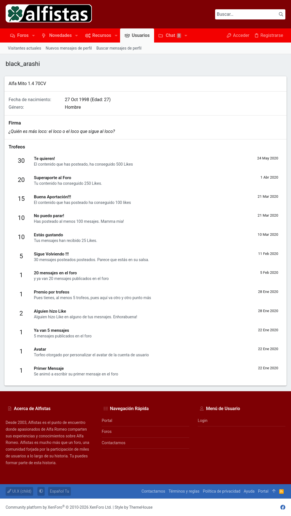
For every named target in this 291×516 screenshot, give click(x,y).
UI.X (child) (19, 491)
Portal (107, 420)
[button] (33, 35)
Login (202, 420)
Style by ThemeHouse (134, 507)
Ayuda (249, 491)
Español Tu (59, 491)
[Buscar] (250, 14)
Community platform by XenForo (59, 507)
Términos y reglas (183, 491)
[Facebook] (282, 507)
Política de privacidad (221, 491)
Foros (107, 431)
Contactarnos (113, 443)
